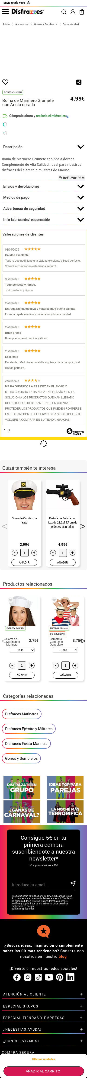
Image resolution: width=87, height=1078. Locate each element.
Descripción (43, 158)
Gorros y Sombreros (21, 769)
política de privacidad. (23, 920)
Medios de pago (43, 209)
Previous (3, 536)
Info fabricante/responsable (43, 231)
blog (63, 967)
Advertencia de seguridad (43, 220)
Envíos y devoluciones (43, 198)
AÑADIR (24, 574)
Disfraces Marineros (21, 725)
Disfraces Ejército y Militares (28, 740)
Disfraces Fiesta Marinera (26, 754)
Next (81, 536)
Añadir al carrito (43, 1071)
